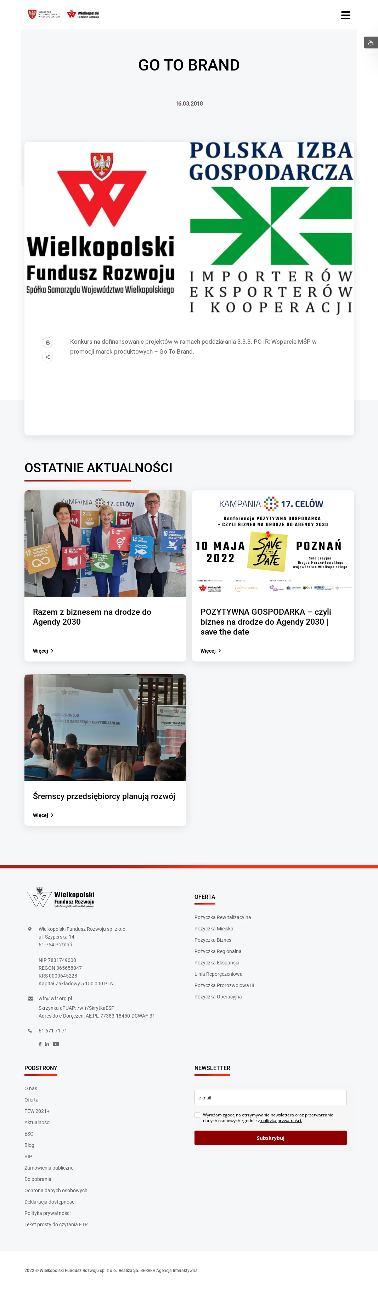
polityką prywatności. (281, 1126)
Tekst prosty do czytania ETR (56, 1229)
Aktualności (37, 1127)
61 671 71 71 (53, 1036)
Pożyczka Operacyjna (218, 999)
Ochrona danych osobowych (56, 1195)
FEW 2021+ (37, 1116)
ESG (29, 1139)
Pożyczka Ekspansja (216, 965)
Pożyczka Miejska (213, 931)
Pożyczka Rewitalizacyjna (222, 919)
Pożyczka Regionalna (218, 953)
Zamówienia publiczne (48, 1173)
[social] (40, 1050)
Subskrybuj (270, 1143)
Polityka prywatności (47, 1218)
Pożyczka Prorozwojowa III (224, 987)
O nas (30, 1093)
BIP (28, 1161)
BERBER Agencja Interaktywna (169, 1275)
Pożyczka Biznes (212, 942)
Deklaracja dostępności (49, 1207)
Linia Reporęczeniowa (218, 976)
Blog (29, 1150)
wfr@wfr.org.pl (55, 1004)
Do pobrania (37, 1184)
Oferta (31, 1105)
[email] (270, 1102)
